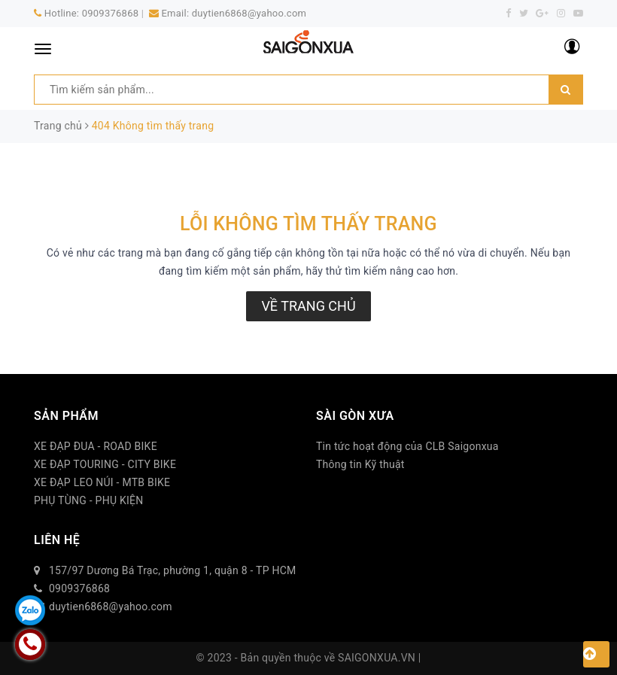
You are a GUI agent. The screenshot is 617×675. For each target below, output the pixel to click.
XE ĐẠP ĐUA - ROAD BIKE (95, 446)
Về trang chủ (308, 306)
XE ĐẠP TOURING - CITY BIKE (105, 464)
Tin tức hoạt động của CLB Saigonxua (407, 446)
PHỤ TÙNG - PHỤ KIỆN (89, 500)
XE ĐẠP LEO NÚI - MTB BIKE (102, 482)
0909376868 (110, 13)
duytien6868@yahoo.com (249, 13)
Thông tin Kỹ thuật (360, 464)
